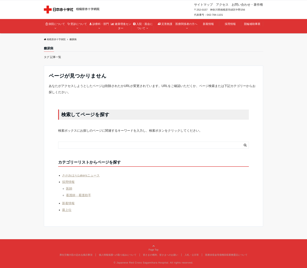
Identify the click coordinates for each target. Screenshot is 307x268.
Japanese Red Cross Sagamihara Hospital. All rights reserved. (154, 262)
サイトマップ (203, 4)
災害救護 (166, 23)
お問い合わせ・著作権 (247, 4)
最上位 (66, 210)
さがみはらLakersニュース (81, 175)
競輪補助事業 (252, 23)
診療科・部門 (99, 23)
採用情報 (230, 23)
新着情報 (208, 23)
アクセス (222, 4)
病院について (56, 23)
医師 (69, 188)
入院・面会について (143, 26)
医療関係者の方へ (186, 23)
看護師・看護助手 (78, 195)
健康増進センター (121, 26)
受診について (78, 23)
